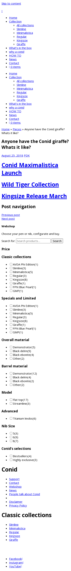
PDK (27, 155)
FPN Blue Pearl (22, 287)
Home (13, 17)
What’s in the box (20, 48)
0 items (15, 67)
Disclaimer (16, 502)
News (13, 59)
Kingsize (22, 40)
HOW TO (15, 55)
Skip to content (11, 3)
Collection (15, 21)
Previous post (11, 215)
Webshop (15, 486)
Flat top (18, 400)
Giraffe (21, 44)
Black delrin (20, 351)
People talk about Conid (24, 494)
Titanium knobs (23, 418)
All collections (25, 25)
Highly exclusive (23, 460)
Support (14, 479)
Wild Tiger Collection (30, 184)
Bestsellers (20, 456)
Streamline (20, 403)
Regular (22, 36)
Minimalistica (25, 33)
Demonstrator (22, 347)
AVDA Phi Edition (23, 264)
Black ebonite (21, 355)
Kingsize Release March (34, 196)
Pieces (17, 129)
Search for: (8, 241)
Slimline (21, 29)
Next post (8, 218)
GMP (16, 291)
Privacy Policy (18, 505)
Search (57, 241)
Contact (14, 63)
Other (17, 358)
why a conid (16, 52)
